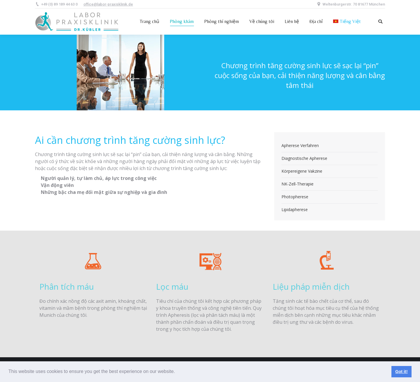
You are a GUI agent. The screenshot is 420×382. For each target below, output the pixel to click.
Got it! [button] (401, 371)
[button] (177, 372)
